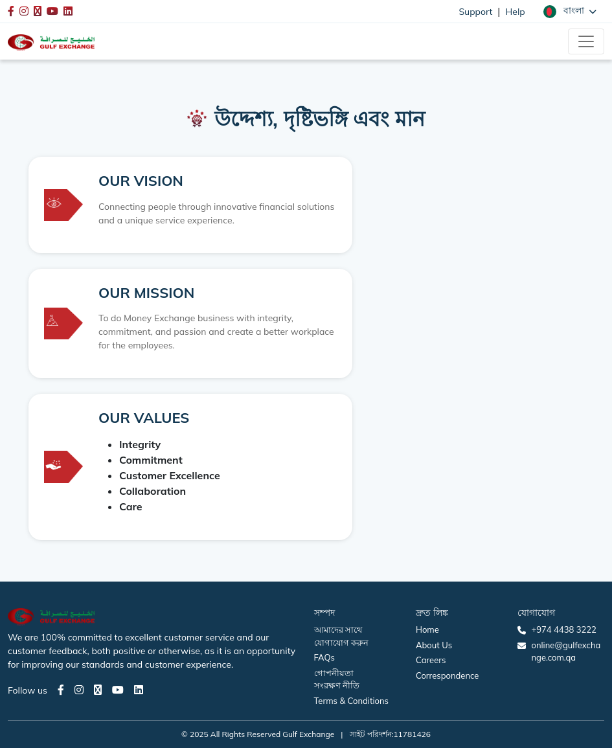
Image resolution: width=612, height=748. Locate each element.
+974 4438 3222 (563, 629)
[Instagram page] (79, 689)
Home (427, 629)
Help (515, 11)
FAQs (324, 657)
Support (475, 11)
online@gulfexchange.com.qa (565, 651)
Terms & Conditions (351, 701)
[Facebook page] (61, 689)
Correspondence (447, 675)
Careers (431, 660)
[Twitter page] (98, 689)
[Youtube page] (118, 689)
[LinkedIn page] (138, 689)
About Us (434, 645)
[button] (570, 11)
